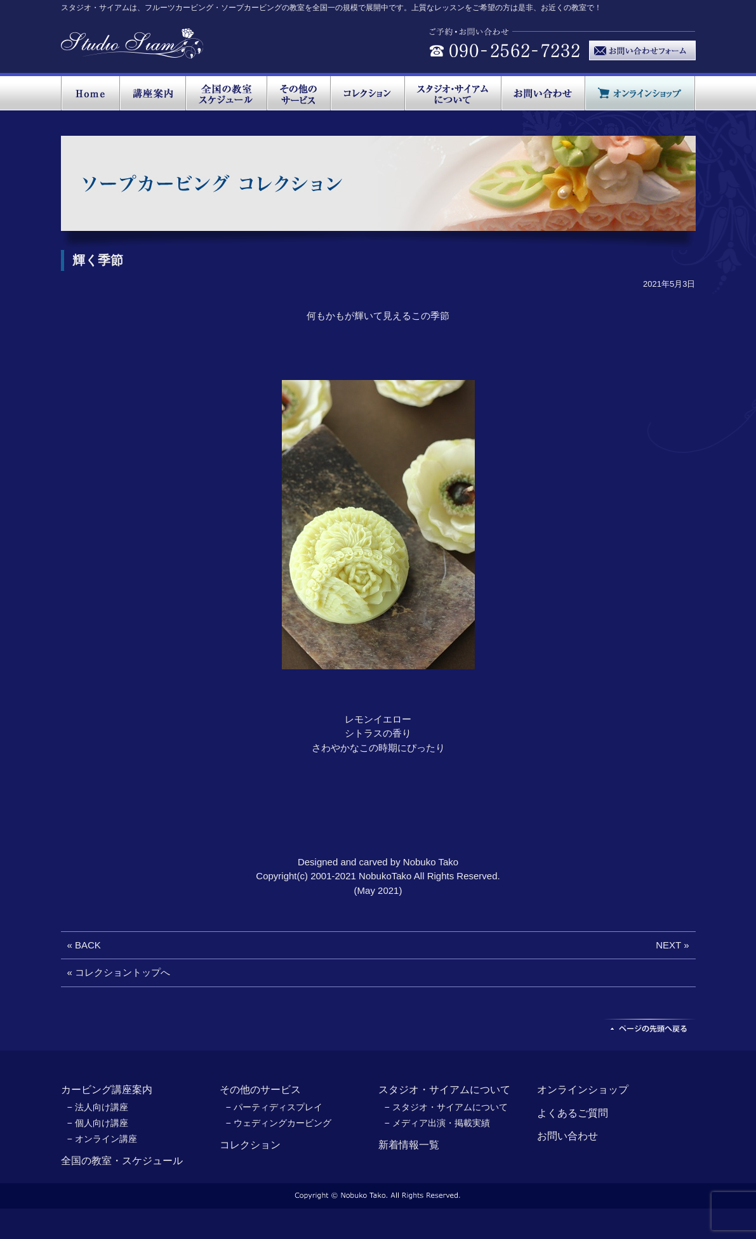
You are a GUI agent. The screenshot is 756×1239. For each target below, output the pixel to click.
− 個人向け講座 (97, 1123)
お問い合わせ (567, 1136)
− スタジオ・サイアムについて (446, 1107)
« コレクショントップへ (119, 972)
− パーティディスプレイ (274, 1107)
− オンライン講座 (102, 1139)
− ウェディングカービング (278, 1123)
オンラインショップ (582, 1089)
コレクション (250, 1144)
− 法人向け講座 (97, 1107)
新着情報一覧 (408, 1144)
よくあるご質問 (572, 1113)
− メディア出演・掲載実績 (437, 1123)
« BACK (84, 945)
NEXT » (672, 945)
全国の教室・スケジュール (122, 1160)
